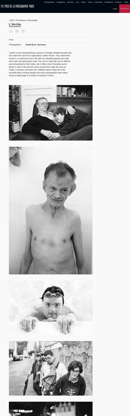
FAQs (126, 2)
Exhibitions (108, 2)
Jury (77, 2)
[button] (11, 31)
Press (90, 2)
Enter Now (124, 9)
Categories (60, 2)
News (83, 2)
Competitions (49, 2)
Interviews (98, 2)
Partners (118, 2)
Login (115, 9)
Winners (70, 2)
